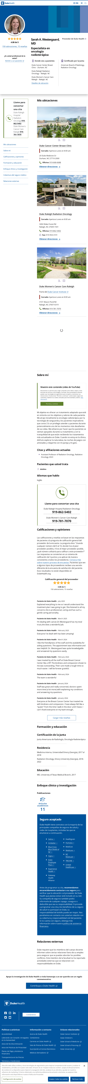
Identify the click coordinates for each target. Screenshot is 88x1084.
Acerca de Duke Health (38, 1034)
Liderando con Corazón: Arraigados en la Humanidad (15, 1039)
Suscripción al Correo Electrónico (42, 1049)
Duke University (66, 1049)
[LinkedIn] (14, 1013)
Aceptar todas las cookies (58, 1079)
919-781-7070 (61, 521)
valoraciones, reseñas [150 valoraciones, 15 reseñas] (14, 46)
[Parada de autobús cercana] (64, 140)
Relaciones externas (11, 181)
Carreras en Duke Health (39, 1041)
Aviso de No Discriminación (12, 1044)
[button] (85, 3)
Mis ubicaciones (9, 144)
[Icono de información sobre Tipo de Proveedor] (85, 39)
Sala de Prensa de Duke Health (42, 1045)
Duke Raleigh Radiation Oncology (55, 214)
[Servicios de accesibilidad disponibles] (59, 140)
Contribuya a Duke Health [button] (42, 985)
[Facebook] (6, 1013)
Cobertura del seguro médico (14, 175)
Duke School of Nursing (69, 1045)
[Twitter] (6, 1017)
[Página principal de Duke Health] (11, 3)
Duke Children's (66, 1038)
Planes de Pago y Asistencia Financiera (12, 1052)
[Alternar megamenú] (81, 3)
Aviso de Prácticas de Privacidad (14, 1047)
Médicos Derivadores (38, 1053)
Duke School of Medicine (69, 1041)
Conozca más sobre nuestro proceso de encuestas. (59, 561)
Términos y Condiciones (11, 1061)
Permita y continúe (52, 404)
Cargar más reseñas (61, 718)
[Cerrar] (84, 1066)
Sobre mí (7, 150)
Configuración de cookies (12, 1079)
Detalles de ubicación (40, 83)
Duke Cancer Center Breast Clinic (55, 145)
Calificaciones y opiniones (13, 156)
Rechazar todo (77, 1079)
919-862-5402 (61, 512)
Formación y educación (12, 163)
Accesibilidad (7, 1034)
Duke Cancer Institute (57, 292)
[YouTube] (10, 1017)
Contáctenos (31, 1015)
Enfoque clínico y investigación (15, 169)
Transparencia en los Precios (13, 1057)
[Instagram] (10, 1013)
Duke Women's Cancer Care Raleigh (56, 286)
